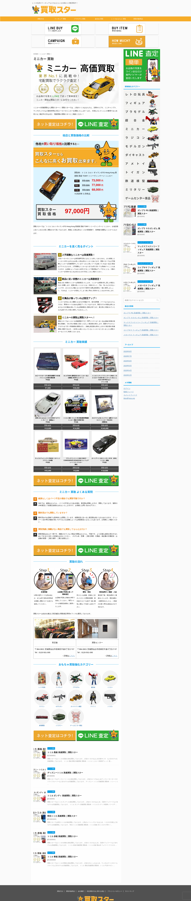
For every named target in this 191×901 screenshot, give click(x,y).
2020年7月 (128, 342)
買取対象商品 (138, 19)
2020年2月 (128, 361)
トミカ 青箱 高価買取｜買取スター (62, 842)
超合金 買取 (99, 19)
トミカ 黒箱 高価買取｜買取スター (62, 738)
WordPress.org (129, 384)
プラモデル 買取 (80, 19)
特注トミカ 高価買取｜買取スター (62, 802)
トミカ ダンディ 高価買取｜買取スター (64, 781)
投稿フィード (129, 377)
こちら (72, 641)
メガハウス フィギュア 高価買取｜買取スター (141, 320)
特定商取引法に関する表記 (95, 877)
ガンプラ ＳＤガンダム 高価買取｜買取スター (141, 303)
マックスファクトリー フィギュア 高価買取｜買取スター (148, 235)
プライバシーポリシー (114, 877)
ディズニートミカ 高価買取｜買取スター (65, 758)
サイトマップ (129, 877)
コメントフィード (130, 381)
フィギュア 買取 (60, 19)
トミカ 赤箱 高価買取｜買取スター (62, 822)
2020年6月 (128, 347)
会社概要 (81, 877)
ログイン (127, 374)
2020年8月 (128, 337)
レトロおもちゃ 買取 (118, 19)
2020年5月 (128, 351)
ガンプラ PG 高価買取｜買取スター (137, 298)
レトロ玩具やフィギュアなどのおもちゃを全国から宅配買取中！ (95, 892)
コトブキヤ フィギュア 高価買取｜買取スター (141, 316)
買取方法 (41, 19)
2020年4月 (128, 356)
